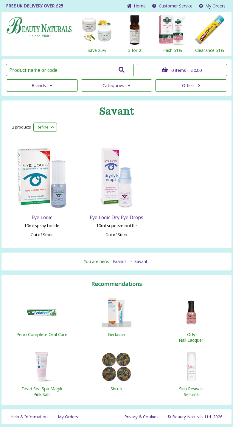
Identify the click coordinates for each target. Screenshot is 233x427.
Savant (116, 111)
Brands (42, 85)
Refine (45, 127)
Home (136, 6)
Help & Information (29, 417)
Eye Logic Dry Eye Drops (116, 217)
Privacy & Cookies (141, 417)
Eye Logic (42, 217)
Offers (191, 85)
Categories (116, 85)
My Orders (212, 6)
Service (172, 6)
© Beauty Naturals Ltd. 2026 (195, 417)
